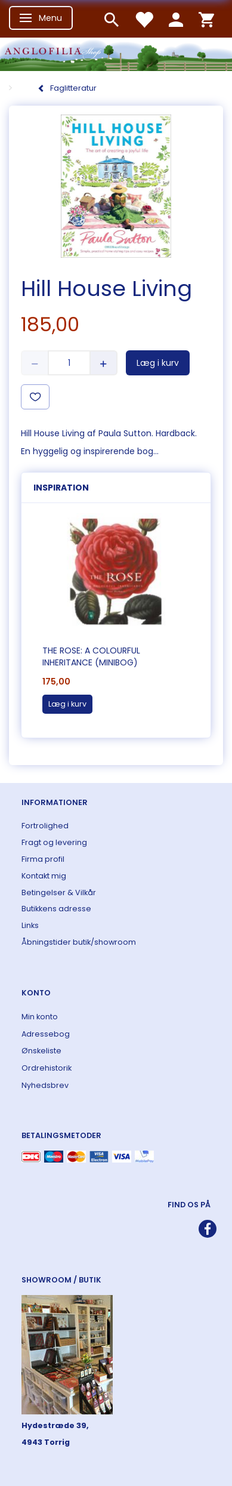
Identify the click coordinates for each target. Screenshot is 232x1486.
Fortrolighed (45, 826)
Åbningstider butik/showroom (78, 942)
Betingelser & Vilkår (58, 892)
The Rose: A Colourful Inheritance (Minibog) (91, 656)
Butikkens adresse (56, 909)
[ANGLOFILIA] (116, 52)
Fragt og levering (54, 842)
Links (30, 925)
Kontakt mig (43, 876)
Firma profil (42, 859)
